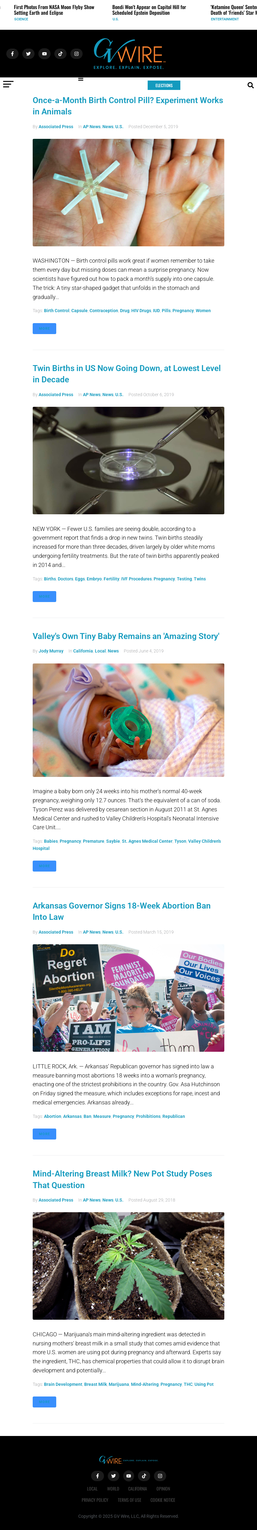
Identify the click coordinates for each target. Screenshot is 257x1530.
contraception (104, 310)
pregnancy (183, 310)
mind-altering (145, 1384)
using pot (204, 1384)
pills (166, 310)
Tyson (180, 841)
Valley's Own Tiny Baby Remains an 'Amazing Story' (126, 636)
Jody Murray (51, 650)
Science (24, 19)
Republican (173, 1116)
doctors (65, 578)
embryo (94, 578)
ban (87, 1116)
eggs (80, 578)
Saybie (113, 841)
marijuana (119, 1384)
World (113, 1488)
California (83, 650)
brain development (63, 1384)
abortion (52, 1116)
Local (100, 650)
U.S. (118, 19)
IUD (156, 310)
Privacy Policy (95, 1499)
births (50, 578)
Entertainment (228, 19)
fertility (111, 578)
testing (184, 578)
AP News (92, 126)
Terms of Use (129, 1499)
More (44, 329)
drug (124, 310)
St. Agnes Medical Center (147, 841)
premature (93, 841)
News (107, 126)
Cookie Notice (163, 1499)
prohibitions (148, 1116)
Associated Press (56, 126)
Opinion (163, 1488)
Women (203, 310)
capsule (79, 310)
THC (188, 1384)
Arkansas (72, 1116)
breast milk (95, 1384)
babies (51, 841)
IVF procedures (136, 578)
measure (102, 1116)
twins (200, 578)
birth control (56, 310)
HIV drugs (141, 310)
